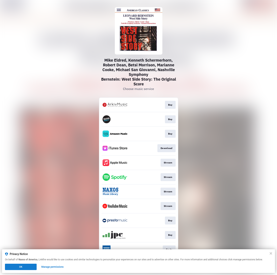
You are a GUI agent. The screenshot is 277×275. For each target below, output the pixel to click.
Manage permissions (52, 266)
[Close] (271, 253)
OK (20, 266)
